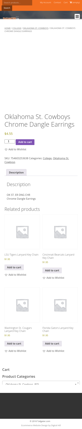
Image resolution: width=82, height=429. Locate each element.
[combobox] (41, 383)
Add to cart (25, 142)
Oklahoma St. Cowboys (35, 28)
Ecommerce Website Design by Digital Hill (41, 425)
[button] (15, 149)
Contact (57, 2)
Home (7, 28)
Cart (66, 2)
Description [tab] (16, 172)
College (16, 28)
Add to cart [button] (14, 267)
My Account (45, 2)
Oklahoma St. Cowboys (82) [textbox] (40, 384)
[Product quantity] (9, 141)
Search (7, 8)
